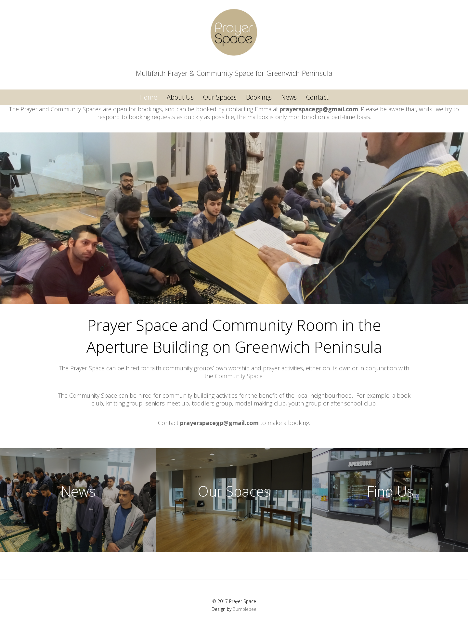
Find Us (390, 491)
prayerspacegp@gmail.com (319, 109)
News (289, 97)
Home (148, 97)
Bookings (259, 97)
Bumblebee (244, 609)
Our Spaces (220, 97)
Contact (317, 97)
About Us (180, 97)
